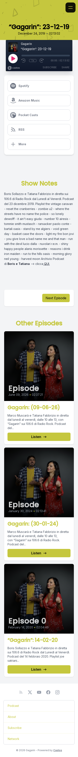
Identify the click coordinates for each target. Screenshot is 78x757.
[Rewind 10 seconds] (23, 60)
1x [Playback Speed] (32, 60)
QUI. (46, 264)
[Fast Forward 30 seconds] (42, 60)
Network (13, 739)
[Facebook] (48, 692)
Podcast (13, 705)
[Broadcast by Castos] (13, 68)
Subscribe (50, 67)
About (12, 717)
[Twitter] (30, 692)
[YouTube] (39, 692)
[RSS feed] (21, 692)
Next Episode (56, 298)
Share (65, 67)
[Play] (12, 58)
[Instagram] (57, 692)
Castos (57, 750)
